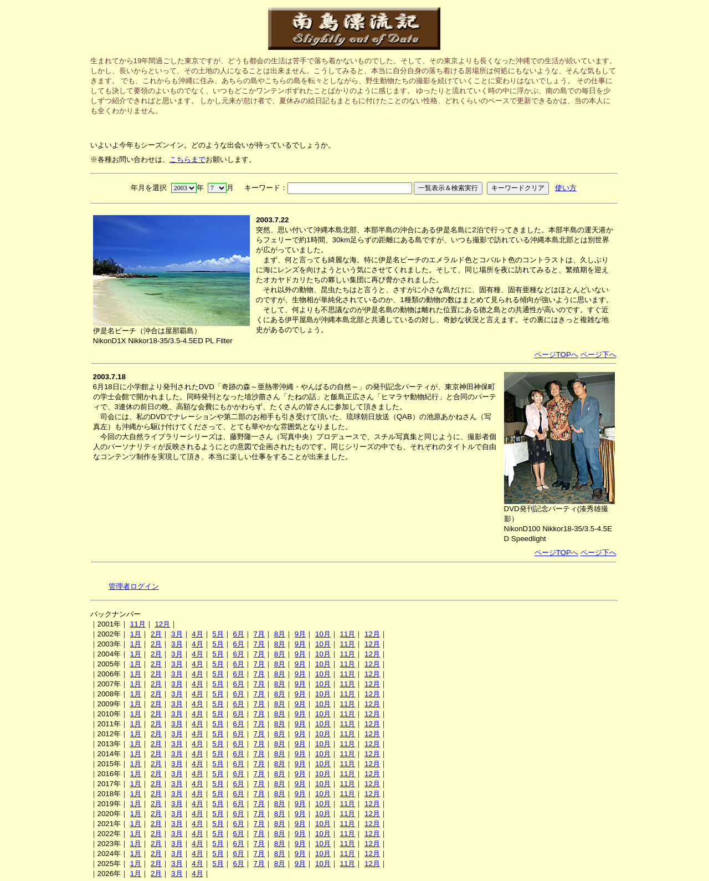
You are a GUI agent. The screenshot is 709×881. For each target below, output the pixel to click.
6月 (238, 634)
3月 (176, 634)
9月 (300, 634)
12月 (162, 624)
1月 (135, 634)
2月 (156, 634)
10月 (323, 634)
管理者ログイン (134, 586)
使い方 (566, 188)
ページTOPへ (556, 354)
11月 (138, 624)
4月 (197, 634)
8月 (279, 634)
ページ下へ (598, 354)
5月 (217, 634)
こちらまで (187, 159)
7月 (259, 634)
